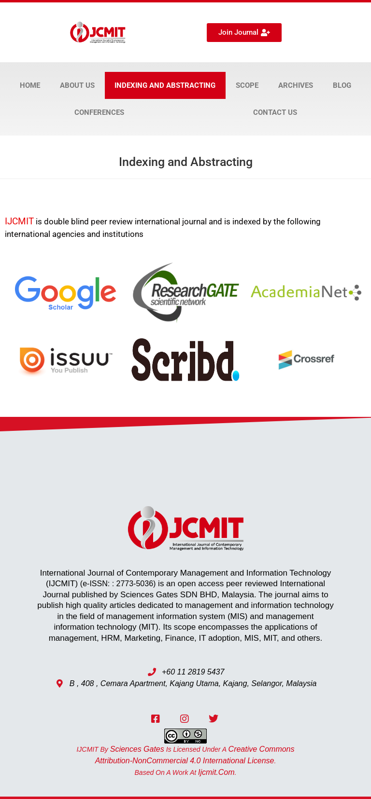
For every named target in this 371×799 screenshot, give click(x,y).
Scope (247, 85)
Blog (342, 85)
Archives (295, 85)
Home (30, 85)
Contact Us (275, 112)
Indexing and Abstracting (164, 85)
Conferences (99, 112)
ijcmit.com (216, 772)
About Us (77, 85)
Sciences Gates (137, 749)
